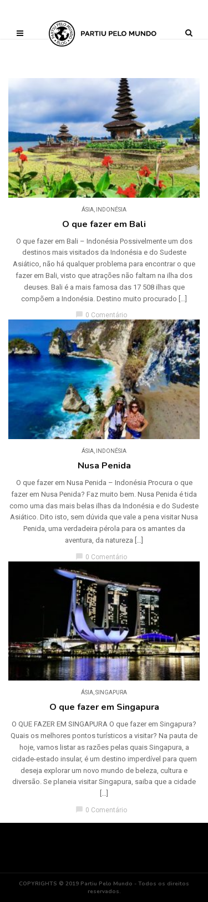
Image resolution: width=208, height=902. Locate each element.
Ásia (88, 210)
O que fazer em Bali (104, 224)
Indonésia (111, 210)
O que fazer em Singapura (104, 707)
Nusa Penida (104, 465)
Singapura (111, 692)
